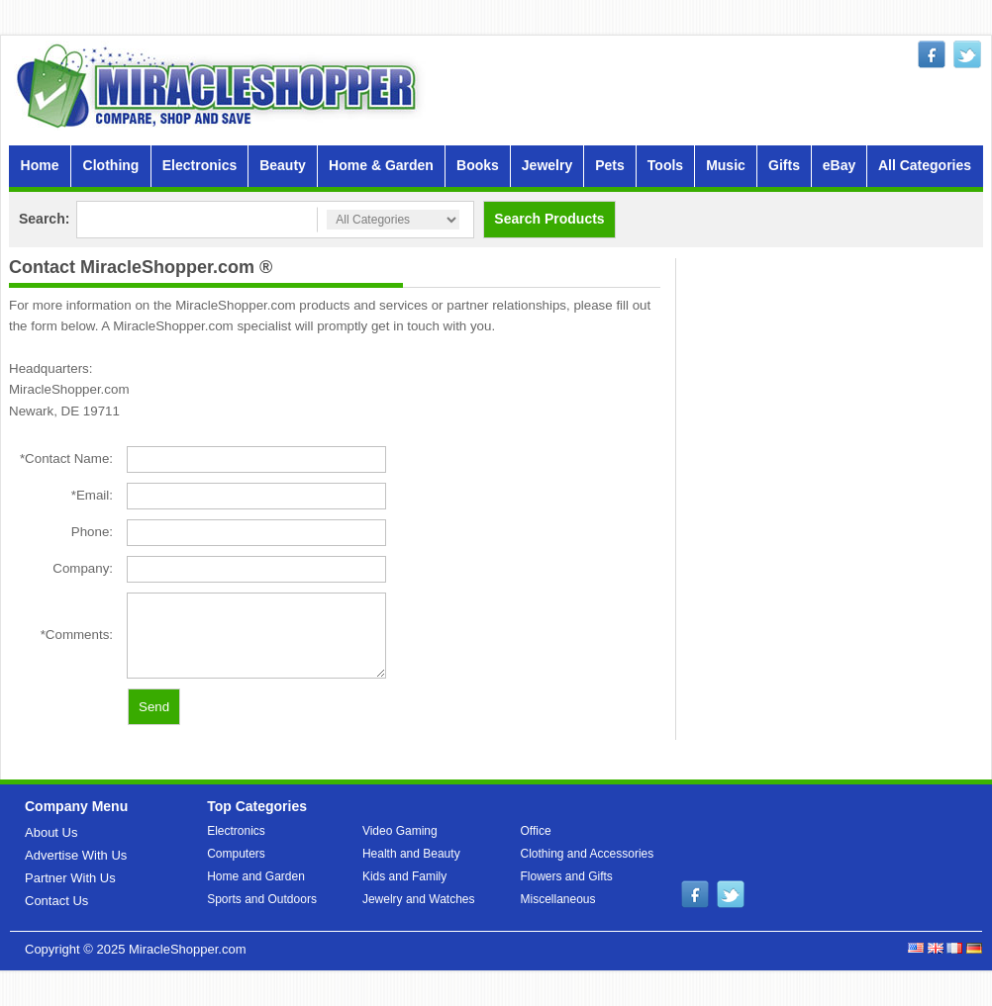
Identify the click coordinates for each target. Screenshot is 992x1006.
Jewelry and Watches (418, 899)
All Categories (924, 165)
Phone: (92, 531)
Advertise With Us (76, 855)
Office (536, 831)
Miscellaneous (558, 899)
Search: (44, 219)
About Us (51, 832)
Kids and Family (404, 876)
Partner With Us (70, 877)
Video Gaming (400, 831)
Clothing (111, 165)
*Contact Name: (66, 458)
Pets (610, 165)
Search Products (549, 219)
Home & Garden (381, 165)
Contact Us (56, 900)
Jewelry (547, 165)
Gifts (784, 165)
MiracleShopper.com (188, 949)
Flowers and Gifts (567, 876)
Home (40, 165)
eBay (839, 165)
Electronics (199, 165)
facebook (931, 54)
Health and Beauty (411, 854)
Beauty (282, 165)
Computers (236, 854)
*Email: (92, 495)
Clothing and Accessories (587, 854)
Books (477, 165)
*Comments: (77, 634)
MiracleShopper (221, 86)
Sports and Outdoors (262, 899)
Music (725, 165)
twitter (967, 54)
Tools (665, 165)
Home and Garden (256, 876)
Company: (82, 568)
